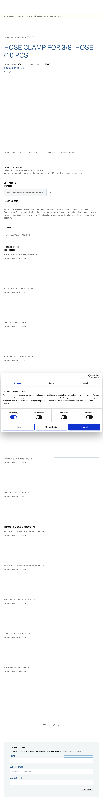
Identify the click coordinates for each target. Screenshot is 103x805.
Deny (18, 427)
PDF (58, 725)
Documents (51, 152)
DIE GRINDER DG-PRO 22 (16, 492)
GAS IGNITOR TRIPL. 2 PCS (17, 633)
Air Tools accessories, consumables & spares (48, 16)
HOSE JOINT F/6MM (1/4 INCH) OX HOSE (24, 531)
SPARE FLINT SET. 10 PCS (16, 667)
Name (12, 756)
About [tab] (85, 383)
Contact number (17, 778)
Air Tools (29, 16)
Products (20, 16)
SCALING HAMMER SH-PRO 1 (18, 356)
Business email (16, 767)
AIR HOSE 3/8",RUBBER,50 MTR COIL (22, 254)
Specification (34, 152)
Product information (14, 152)
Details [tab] (51, 383)
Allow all (84, 427)
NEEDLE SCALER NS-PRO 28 (18, 458)
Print (48, 725)
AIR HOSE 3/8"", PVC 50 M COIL (19, 288)
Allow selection (51, 427)
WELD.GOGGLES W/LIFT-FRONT (19, 599)
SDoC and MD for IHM (18, 235)
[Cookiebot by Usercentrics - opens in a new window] (90, 376)
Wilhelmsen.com (9, 16)
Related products (69, 152)
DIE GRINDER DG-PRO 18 (16, 322)
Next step (87, 789)
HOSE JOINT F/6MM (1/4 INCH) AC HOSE (24, 565)
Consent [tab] (17, 383)
